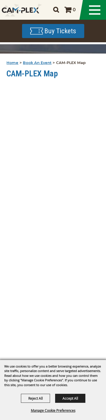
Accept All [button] (70, 398)
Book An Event (37, 62)
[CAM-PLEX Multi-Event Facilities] (20, 10)
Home (12, 62)
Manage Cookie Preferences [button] (53, 410)
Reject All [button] (35, 398)
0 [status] (74, 9)
